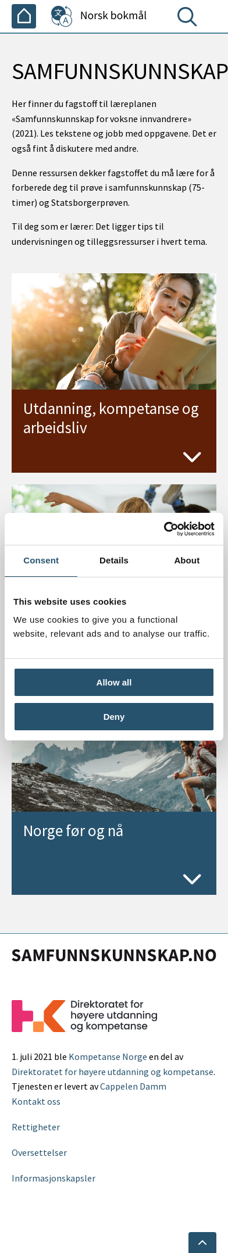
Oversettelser (39, 1152)
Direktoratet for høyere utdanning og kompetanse (112, 1071)
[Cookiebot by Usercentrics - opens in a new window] (164, 529)
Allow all (114, 682)
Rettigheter (36, 1127)
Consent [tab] (41, 560)
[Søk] (189, 19)
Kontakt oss (36, 1101)
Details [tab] (114, 560)
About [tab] (187, 560)
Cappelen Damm (133, 1086)
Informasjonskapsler (53, 1178)
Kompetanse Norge (108, 1056)
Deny (114, 717)
